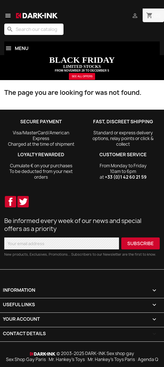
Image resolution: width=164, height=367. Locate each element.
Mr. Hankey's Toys (67, 359)
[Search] (33, 29)
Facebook (10, 201)
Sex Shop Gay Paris (26, 359)
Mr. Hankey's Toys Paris (111, 359)
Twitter (23, 201)
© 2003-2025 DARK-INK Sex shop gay (95, 353)
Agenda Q (148, 359)
